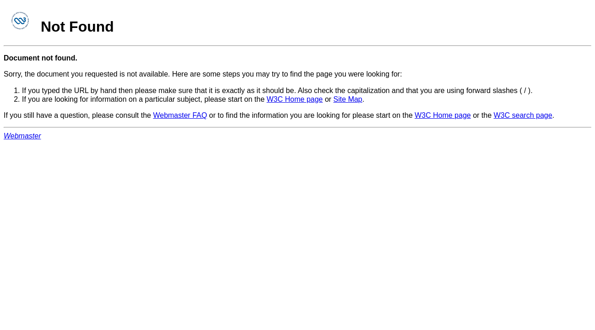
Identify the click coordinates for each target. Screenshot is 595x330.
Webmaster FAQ (180, 115)
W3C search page (523, 115)
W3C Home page (295, 99)
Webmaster (22, 136)
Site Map (347, 99)
